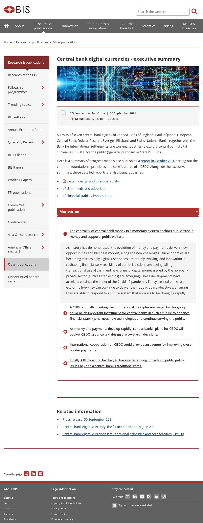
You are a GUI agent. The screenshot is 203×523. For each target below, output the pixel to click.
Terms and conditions (63, 494)
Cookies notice (59, 510)
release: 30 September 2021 (87, 416)
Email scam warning (62, 515)
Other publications (65, 38)
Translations (11, 515)
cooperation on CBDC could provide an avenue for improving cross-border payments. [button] (131, 344)
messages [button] (96, 207)
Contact (8, 505)
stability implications (86, 191)
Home (8, 38)
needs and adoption (83, 184)
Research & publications (32, 38)
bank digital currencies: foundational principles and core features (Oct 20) (123, 430)
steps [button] (124, 207)
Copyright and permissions (66, 499)
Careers (8, 510)
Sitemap (8, 494)
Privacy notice (59, 505)
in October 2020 (158, 156)
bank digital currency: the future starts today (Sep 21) (108, 423)
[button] (68, 207)
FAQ (6, 499)
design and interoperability (90, 177)
